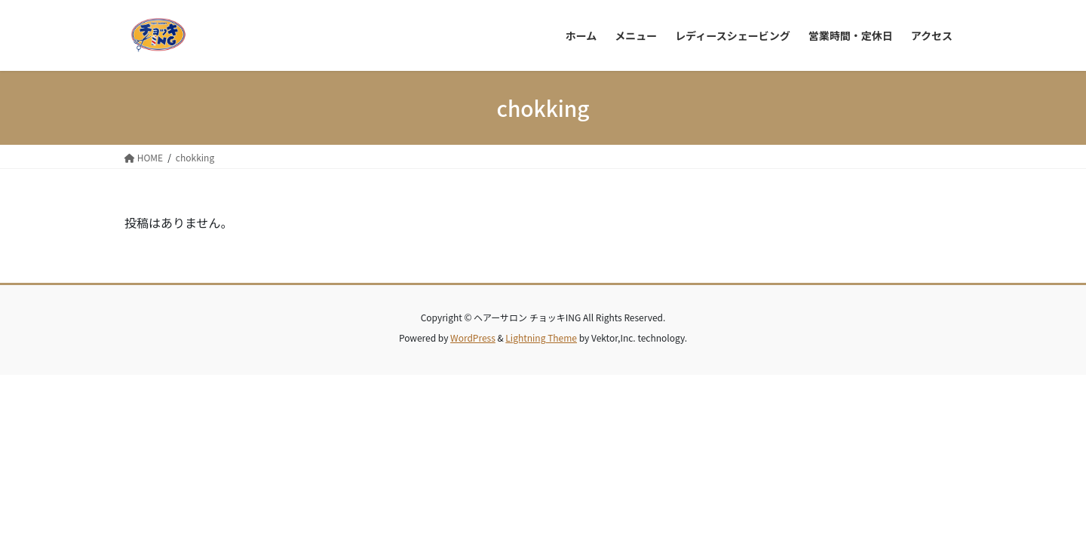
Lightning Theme (541, 337)
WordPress (472, 337)
